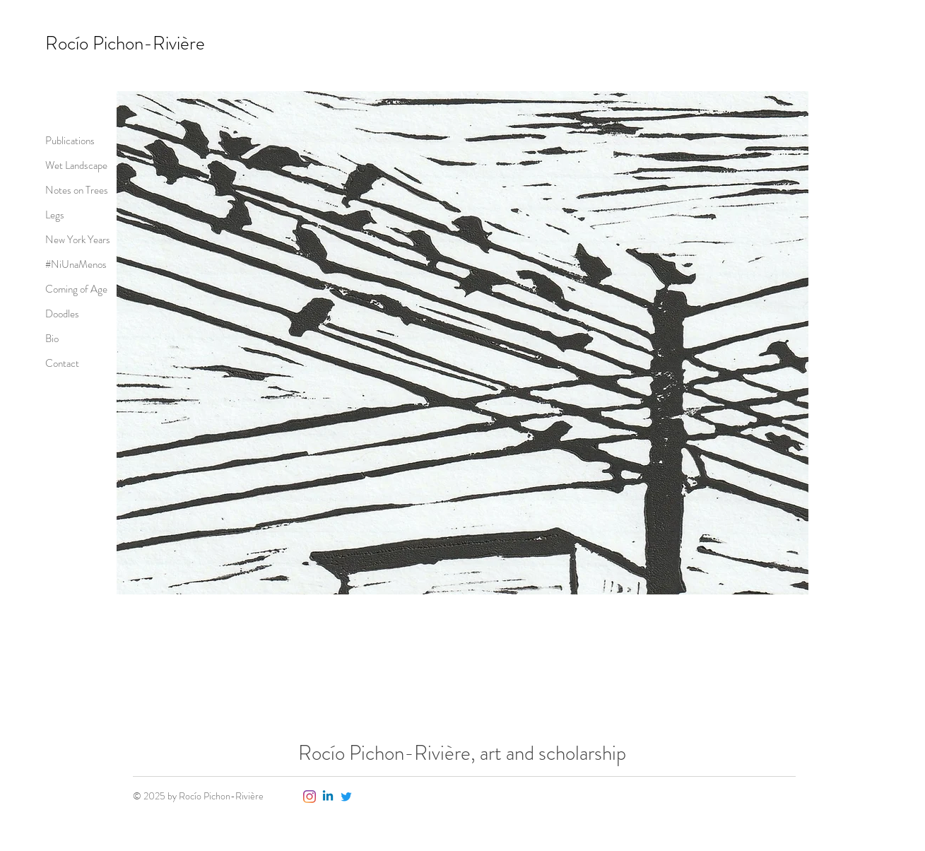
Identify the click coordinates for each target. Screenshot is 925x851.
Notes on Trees (76, 190)
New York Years (77, 239)
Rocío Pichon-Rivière (125, 43)
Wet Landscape (76, 165)
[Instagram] (309, 796)
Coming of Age (76, 289)
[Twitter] (346, 796)
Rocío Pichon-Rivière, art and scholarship (462, 753)
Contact (62, 363)
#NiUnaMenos (76, 264)
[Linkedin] (328, 796)
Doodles (62, 314)
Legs (54, 215)
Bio (52, 338)
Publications (70, 140)
